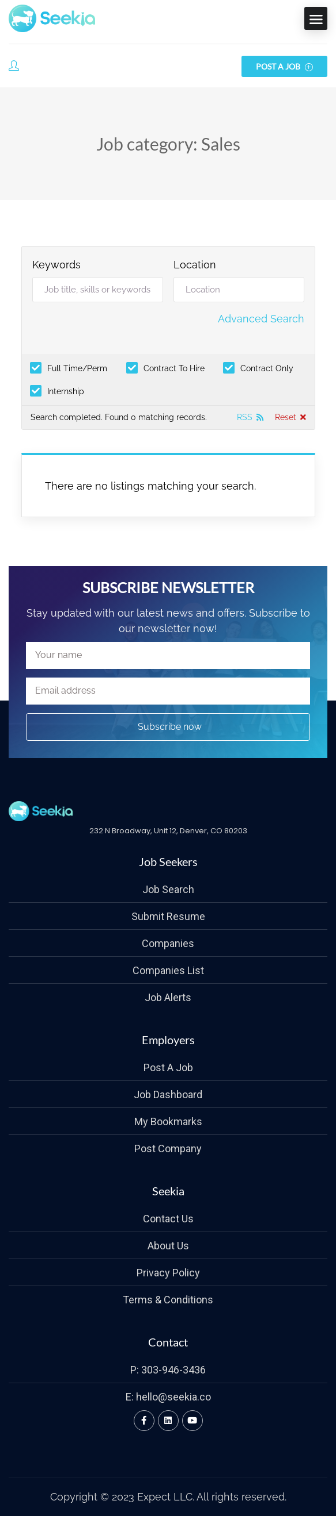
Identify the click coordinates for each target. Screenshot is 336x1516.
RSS (244, 417)
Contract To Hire (174, 368)
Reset (285, 417)
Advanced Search (261, 319)
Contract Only (266, 368)
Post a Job (284, 66)
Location (194, 265)
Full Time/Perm (77, 368)
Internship (65, 391)
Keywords (56, 265)
